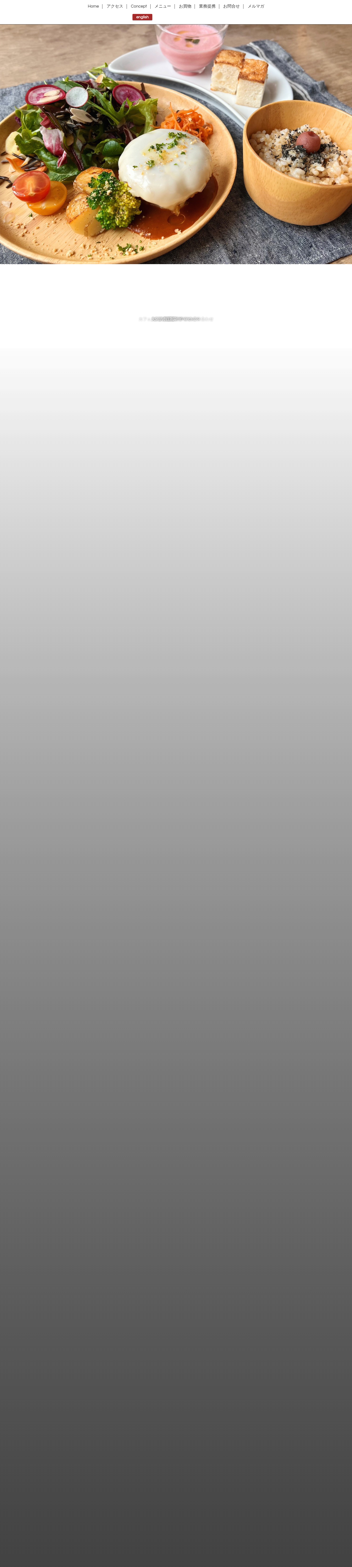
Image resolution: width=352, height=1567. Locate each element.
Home (93, 6)
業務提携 (207, 6)
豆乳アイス (176, 319)
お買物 (185, 6)
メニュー (162, 6)
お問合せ (231, 6)
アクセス (115, 6)
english (142, 17)
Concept (139, 6)
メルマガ (256, 6)
